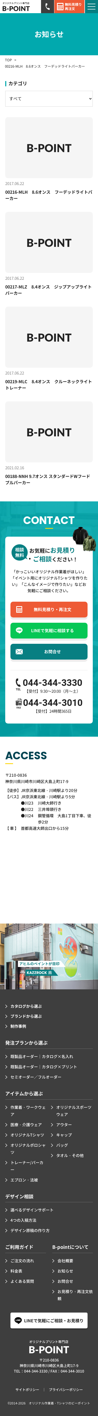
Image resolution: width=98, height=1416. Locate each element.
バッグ (62, 1145)
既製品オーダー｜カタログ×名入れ (41, 1056)
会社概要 (65, 1260)
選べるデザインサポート (32, 1210)
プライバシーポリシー (66, 1389)
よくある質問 (22, 1281)
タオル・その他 (70, 1155)
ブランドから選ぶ (26, 1016)
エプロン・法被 (24, 1180)
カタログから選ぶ (26, 1006)
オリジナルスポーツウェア (73, 1110)
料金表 (16, 1271)
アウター (64, 1124)
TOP (8, 59)
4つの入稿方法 (23, 1220)
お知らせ (65, 1271)
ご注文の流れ (22, 1260)
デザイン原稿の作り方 (30, 1230)
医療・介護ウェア (26, 1124)
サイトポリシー (27, 1389)
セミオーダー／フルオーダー (35, 1077)
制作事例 (18, 1026)
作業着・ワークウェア (28, 1110)
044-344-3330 (36, 1371)
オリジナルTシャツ (27, 1135)
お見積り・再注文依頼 (75, 1295)
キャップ (64, 1135)
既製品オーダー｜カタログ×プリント (43, 1066)
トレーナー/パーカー (26, 1166)
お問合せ (65, 1281)
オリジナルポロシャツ (28, 1148)
